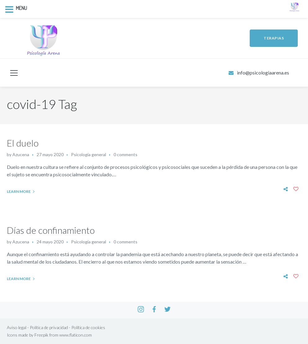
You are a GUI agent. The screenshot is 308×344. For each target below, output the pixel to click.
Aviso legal (16, 327)
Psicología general (88, 154)
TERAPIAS (274, 38)
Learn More (19, 191)
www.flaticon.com (75, 334)
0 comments (125, 154)
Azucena (20, 154)
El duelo (22, 142)
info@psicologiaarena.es (263, 72)
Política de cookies (88, 327)
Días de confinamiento (51, 230)
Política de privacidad (49, 327)
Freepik (41, 334)
